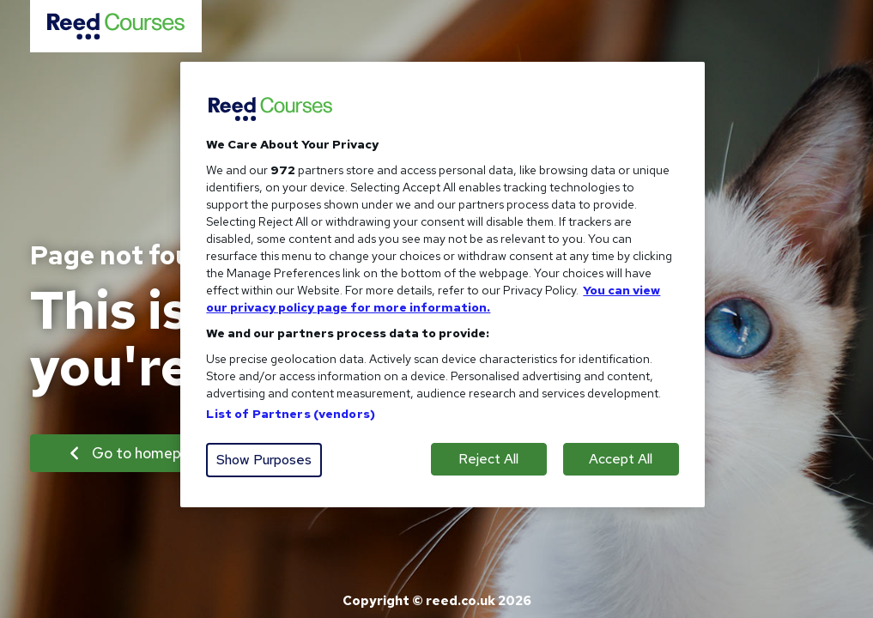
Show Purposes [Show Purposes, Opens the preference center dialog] (264, 460)
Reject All (488, 459)
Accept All (620, 459)
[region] (442, 284)
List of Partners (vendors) (290, 413)
